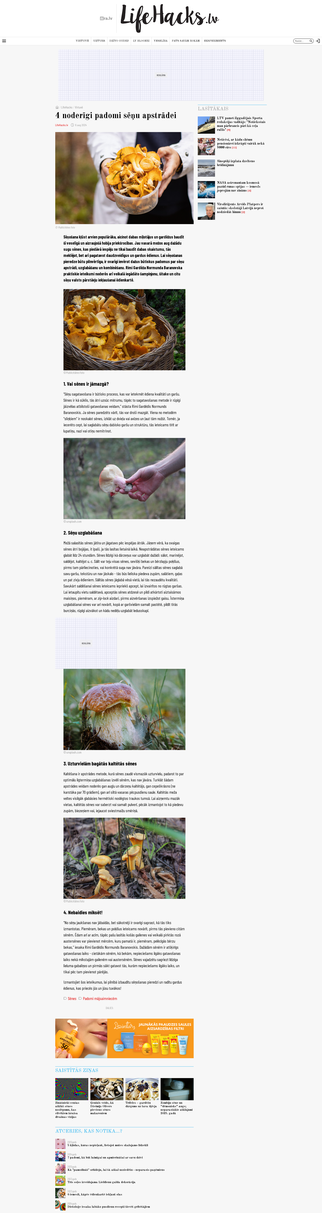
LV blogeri (141, 41)
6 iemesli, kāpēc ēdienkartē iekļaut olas (95, 1194)
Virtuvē (82, 41)
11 (234, 147)
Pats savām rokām (186, 41)
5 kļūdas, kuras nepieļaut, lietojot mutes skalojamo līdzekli (108, 1145)
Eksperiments (215, 41)
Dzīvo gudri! (119, 41)
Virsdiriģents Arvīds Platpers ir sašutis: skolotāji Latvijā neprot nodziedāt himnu (240, 208)
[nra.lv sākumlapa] (106, 18)
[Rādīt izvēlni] (4, 41)
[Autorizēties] (318, 41)
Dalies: (110, 1008)
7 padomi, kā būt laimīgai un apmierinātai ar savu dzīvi (105, 1157)
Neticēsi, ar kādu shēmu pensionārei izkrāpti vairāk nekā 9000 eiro (240, 143)
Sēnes (69, 998)
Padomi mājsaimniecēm (97, 998)
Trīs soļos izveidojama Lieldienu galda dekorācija (102, 1182)
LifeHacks (66, 107)
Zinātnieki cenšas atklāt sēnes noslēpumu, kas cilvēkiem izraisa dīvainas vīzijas (67, 1109)
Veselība (161, 41)
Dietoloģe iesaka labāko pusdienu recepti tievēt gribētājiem (109, 1206)
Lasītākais (213, 109)
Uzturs (99, 41)
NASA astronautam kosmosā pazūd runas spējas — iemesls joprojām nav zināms (238, 186)
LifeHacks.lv (61, 125)
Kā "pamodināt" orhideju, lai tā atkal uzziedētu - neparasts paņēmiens (116, 1170)
